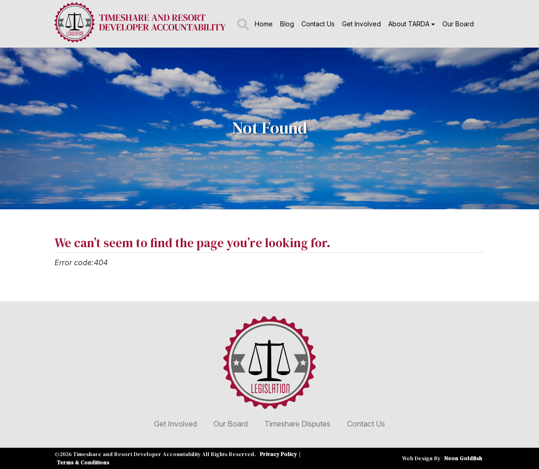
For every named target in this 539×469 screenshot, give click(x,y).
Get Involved (361, 24)
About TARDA (408, 24)
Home (264, 24)
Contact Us (318, 24)
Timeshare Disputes (297, 423)
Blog (287, 24)
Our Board (458, 24)
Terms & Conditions (83, 462)
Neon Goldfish (463, 458)
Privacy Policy (278, 454)
